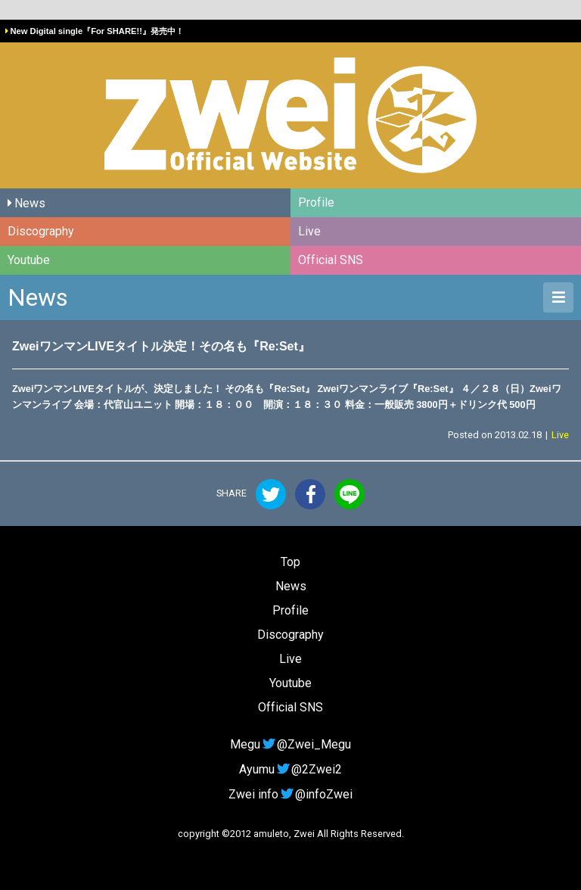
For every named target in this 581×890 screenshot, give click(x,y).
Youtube (29, 260)
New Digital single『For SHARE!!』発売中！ (96, 31)
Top (290, 562)
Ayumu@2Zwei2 (290, 769)
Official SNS (330, 260)
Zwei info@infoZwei (290, 794)
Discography (41, 231)
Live (309, 231)
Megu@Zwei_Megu (290, 744)
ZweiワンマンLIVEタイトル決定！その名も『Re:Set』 (161, 346)
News (29, 203)
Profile (316, 202)
